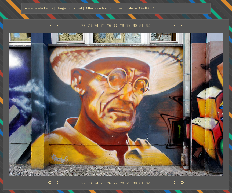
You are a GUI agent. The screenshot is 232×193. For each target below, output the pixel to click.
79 (128, 25)
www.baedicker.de (39, 8)
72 (83, 25)
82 (148, 25)
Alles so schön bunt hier (103, 8)
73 (90, 25)
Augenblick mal (69, 8)
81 (141, 25)
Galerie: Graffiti (138, 8)
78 (122, 25)
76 (109, 25)
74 (96, 25)
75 (102, 25)
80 (135, 25)
